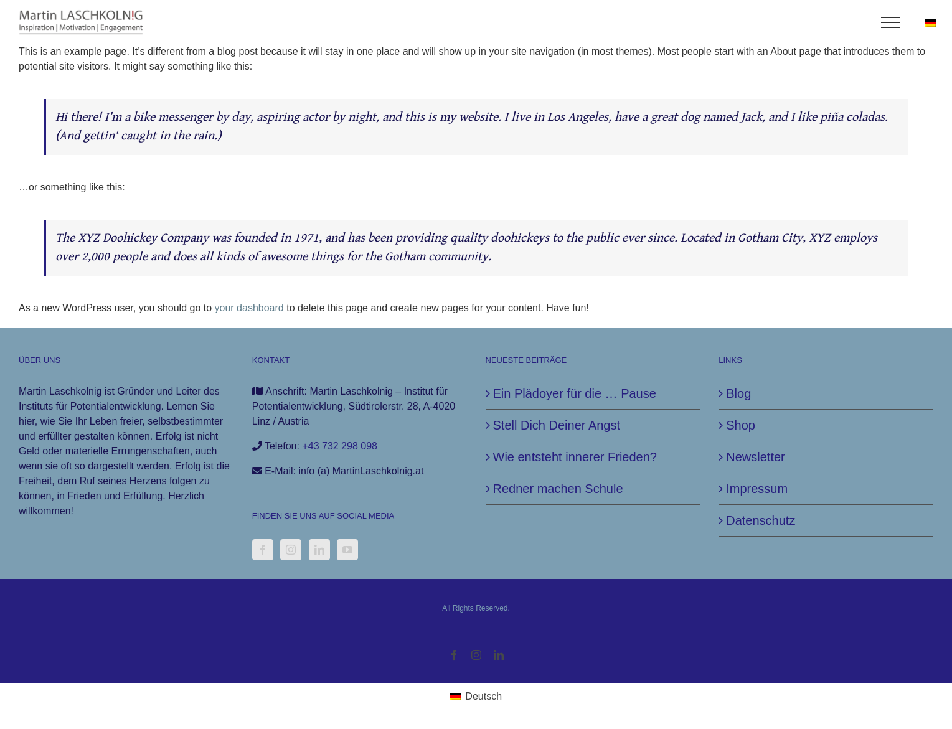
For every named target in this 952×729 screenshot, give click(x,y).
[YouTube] (347, 549)
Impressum (757, 489)
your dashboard (249, 308)
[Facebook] (262, 549)
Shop (740, 425)
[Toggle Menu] (890, 22)
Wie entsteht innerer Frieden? (575, 457)
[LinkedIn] (319, 549)
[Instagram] (290, 549)
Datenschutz (760, 520)
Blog (738, 393)
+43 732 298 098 (339, 446)
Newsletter (755, 457)
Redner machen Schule (558, 489)
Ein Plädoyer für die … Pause (574, 393)
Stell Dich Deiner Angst (557, 425)
